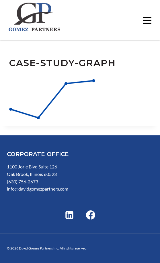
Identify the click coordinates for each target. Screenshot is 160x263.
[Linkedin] (69, 215)
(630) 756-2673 (22, 181)
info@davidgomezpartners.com (37, 188)
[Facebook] (90, 215)
